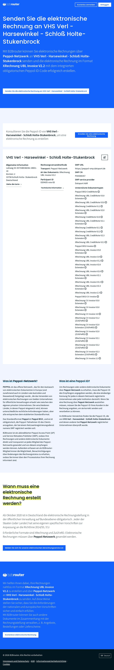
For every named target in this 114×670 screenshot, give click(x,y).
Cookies (6, 664)
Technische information (51, 188)
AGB (33, 661)
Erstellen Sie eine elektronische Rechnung (91, 135)
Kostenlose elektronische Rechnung (20, 635)
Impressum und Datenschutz (16, 661)
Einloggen (104, 5)
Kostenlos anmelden (86, 5)
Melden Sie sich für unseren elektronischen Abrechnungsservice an (34, 548)
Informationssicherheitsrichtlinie (51, 661)
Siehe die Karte (12, 184)
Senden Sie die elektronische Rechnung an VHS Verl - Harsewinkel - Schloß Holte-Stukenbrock (46, 91)
